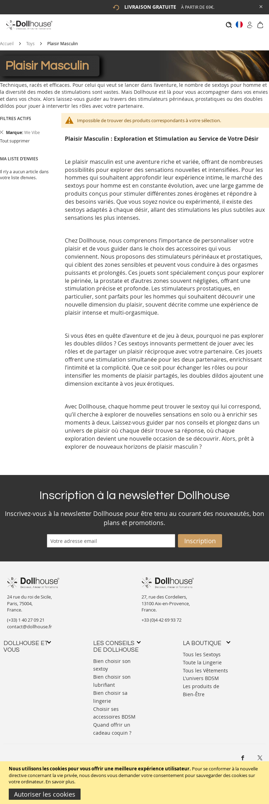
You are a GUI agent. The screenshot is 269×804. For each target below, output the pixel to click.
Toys (30, 40)
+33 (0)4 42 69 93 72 (161, 616)
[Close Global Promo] (260, 6)
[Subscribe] (200, 537)
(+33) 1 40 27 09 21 (25, 616)
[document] (135, 782)
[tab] (27, 643)
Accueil (7, 40)
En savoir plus (60, 781)
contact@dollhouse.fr (29, 623)
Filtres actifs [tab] (15, 115)
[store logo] (29, 25)
